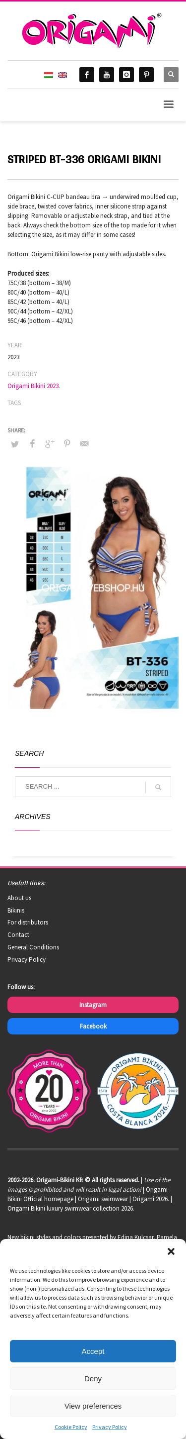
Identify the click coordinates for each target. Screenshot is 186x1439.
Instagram (93, 1005)
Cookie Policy (71, 1427)
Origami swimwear (103, 1199)
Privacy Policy (109, 1427)
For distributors (27, 922)
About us (19, 898)
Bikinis (15, 910)
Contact (18, 934)
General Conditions (33, 947)
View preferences (93, 1406)
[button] (171, 1251)
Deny (93, 1378)
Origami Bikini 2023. (33, 386)
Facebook (93, 1026)
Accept (93, 1351)
